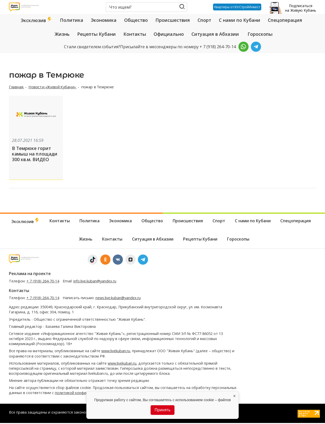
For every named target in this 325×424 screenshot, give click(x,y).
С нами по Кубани (239, 20)
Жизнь (62, 34)
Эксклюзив (36, 20)
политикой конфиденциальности (84, 393)
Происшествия (172, 20)
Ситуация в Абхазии (215, 34)
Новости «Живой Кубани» (52, 86)
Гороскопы (260, 34)
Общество (136, 20)
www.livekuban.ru (115, 351)
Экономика (104, 20)
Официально (169, 34)
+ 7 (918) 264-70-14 (42, 281)
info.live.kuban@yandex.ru (94, 281)
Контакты (134, 34)
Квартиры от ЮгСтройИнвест (236, 7)
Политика (71, 20)
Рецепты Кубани (96, 34)
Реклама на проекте (30, 274)
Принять (163, 410)
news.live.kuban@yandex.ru (118, 298)
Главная (16, 86)
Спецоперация (285, 20)
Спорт (204, 20)
